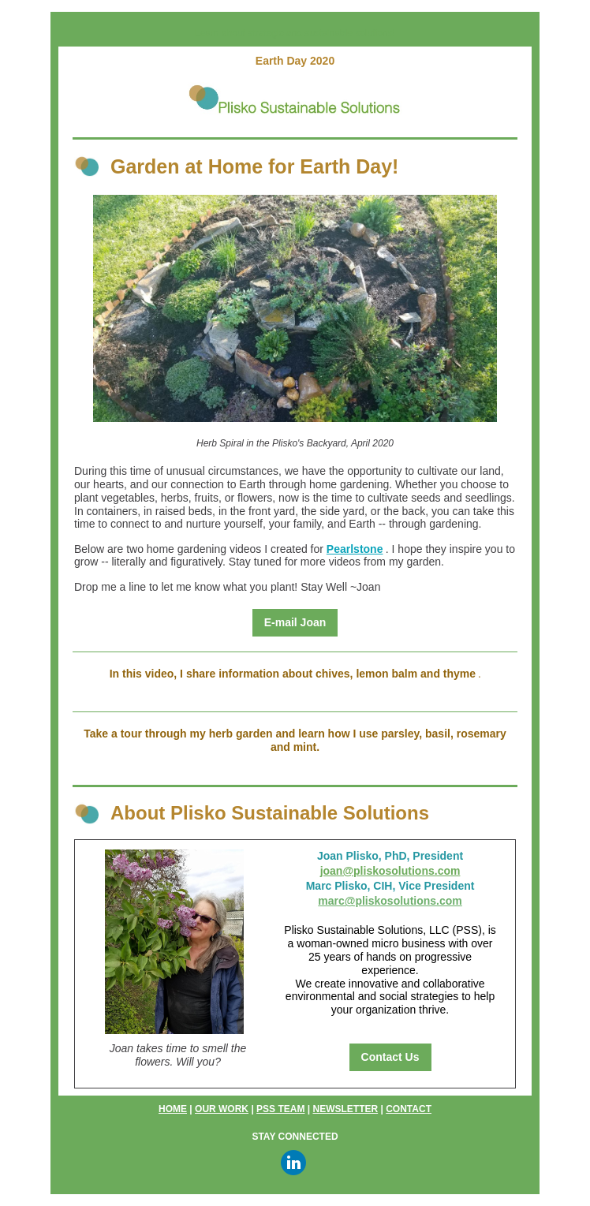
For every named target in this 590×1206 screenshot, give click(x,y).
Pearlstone (355, 549)
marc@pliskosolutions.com (389, 900)
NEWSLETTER (345, 1109)
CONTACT (408, 1109)
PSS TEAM (280, 1109)
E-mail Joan (295, 622)
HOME (173, 1109)
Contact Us (390, 1057)
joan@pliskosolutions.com (390, 870)
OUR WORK (221, 1109)
